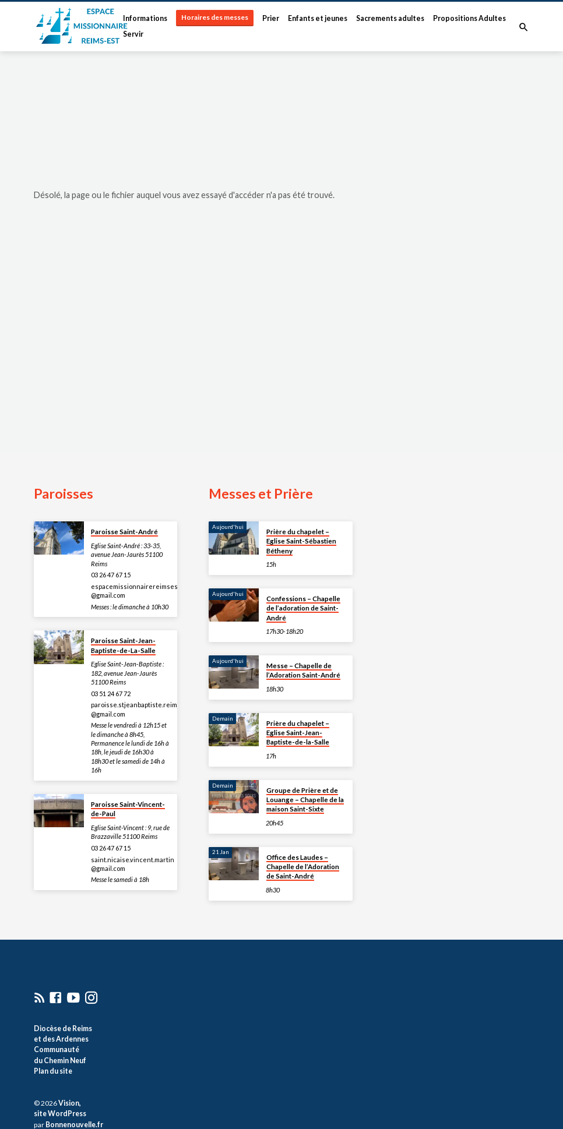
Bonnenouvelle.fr (74, 1124)
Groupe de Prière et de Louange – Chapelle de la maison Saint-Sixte (305, 799)
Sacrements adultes (390, 18)
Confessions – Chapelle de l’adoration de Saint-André (303, 608)
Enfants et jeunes (317, 18)
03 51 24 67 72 (111, 693)
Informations (145, 18)
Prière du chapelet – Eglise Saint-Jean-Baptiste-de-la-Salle (297, 732)
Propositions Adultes (469, 18)
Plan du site (53, 1071)
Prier (270, 18)
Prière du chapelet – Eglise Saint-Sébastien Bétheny (301, 541)
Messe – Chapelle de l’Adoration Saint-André (303, 670)
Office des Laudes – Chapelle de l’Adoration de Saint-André (302, 866)
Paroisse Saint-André (124, 531)
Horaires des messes (214, 17)
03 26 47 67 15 (111, 574)
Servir (133, 34)
